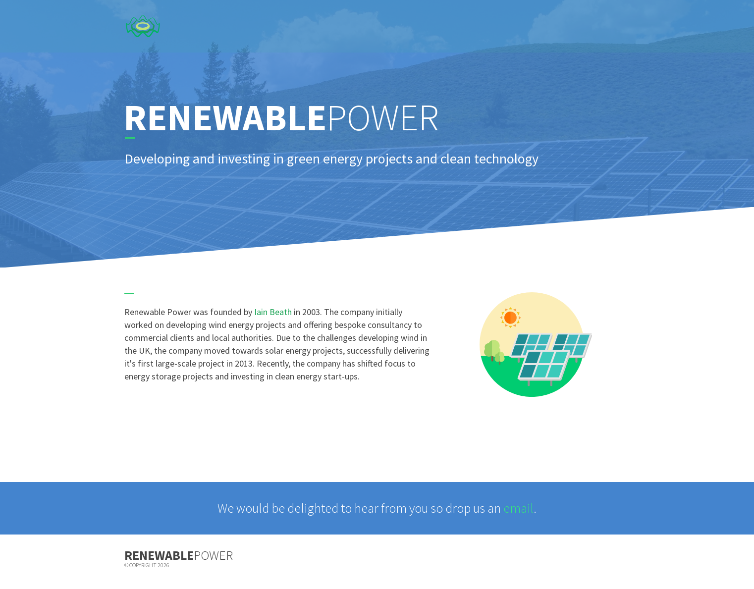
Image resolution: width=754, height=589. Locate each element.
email (518, 508)
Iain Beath (273, 312)
